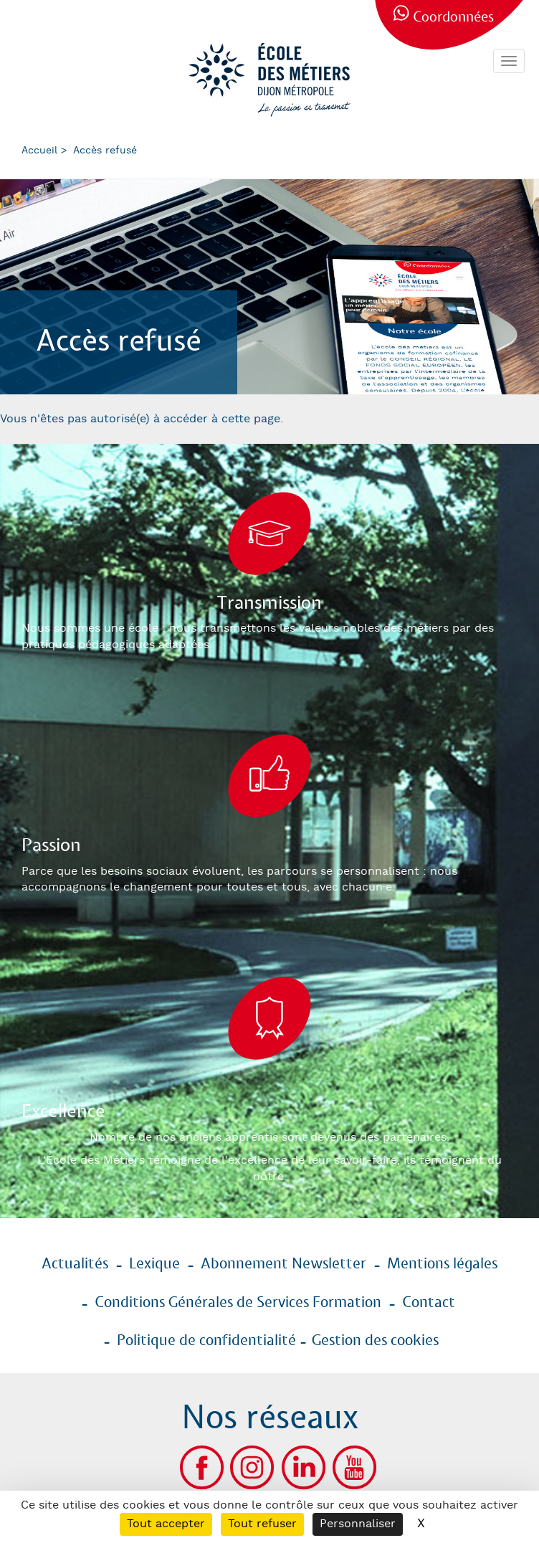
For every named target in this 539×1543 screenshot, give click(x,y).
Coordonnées (453, 17)
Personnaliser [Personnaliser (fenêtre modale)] (358, 1524)
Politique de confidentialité (206, 1340)
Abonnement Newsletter (283, 1264)
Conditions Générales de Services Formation (238, 1302)
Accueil (39, 150)
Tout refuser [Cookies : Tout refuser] (262, 1524)
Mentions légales (442, 1264)
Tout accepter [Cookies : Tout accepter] (166, 1524)
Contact (428, 1302)
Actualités (75, 1264)
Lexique (154, 1264)
